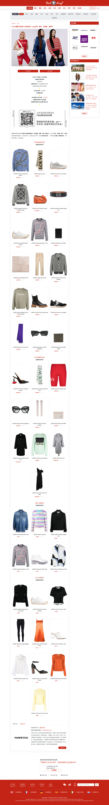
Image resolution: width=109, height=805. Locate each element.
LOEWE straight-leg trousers (39, 277)
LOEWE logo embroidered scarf (20, 277)
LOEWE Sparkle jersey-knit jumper (58, 678)
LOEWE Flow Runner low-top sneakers (39, 610)
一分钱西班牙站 (61, 792)
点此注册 (45, 97)
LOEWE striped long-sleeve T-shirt (39, 243)
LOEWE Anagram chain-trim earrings (39, 424)
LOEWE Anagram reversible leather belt (58, 209)
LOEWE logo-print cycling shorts (58, 388)
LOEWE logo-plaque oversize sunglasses (40, 348)
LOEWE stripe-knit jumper (39, 534)
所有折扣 (62, 747)
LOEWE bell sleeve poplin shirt (20, 678)
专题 (21, 14)
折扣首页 (13, 23)
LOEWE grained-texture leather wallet (58, 348)
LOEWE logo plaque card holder (58, 423)
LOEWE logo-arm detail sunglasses (20, 423)
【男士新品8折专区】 (39, 142)
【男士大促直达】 (39, 503)
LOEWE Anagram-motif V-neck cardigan (58, 278)
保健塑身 (63, 14)
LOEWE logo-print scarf (39, 173)
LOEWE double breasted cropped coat (58, 535)
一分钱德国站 (45, 792)
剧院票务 (54, 18)
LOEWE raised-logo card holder (58, 243)
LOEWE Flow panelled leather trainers (21, 244)
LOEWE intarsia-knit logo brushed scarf (40, 389)
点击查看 (54, 770)
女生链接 (28, 71)
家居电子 (78, 14)
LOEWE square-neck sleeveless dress (39, 644)
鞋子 (42, 14)
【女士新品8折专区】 (39, 357)
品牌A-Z (15, 14)
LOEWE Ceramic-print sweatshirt (39, 458)
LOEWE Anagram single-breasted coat (21, 459)
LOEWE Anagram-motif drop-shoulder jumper (21, 209)
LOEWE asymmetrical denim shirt (21, 534)
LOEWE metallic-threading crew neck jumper (20, 610)
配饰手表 (70, 14)
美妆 (31, 14)
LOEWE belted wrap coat (58, 458)
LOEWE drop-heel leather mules (58, 644)
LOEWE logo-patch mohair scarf (20, 347)
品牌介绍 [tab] (22, 724)
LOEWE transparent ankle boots (39, 569)
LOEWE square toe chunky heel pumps (39, 679)
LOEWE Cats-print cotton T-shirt (58, 609)
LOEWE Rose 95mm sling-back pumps (20, 389)
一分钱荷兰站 (93, 792)
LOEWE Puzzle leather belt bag (39, 208)
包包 (47, 14)
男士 (57, 14)
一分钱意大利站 (77, 792)
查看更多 (84, 56)
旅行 (52, 14)
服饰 (37, 14)
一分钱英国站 (16, 792)
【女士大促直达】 (39, 577)
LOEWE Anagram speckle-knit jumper (21, 174)
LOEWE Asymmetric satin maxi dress (39, 493)
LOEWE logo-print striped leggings (21, 644)
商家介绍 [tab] (15, 724)
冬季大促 (92, 8)
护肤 (26, 14)
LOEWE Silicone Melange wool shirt (58, 569)
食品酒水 (85, 14)
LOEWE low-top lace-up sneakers (58, 173)
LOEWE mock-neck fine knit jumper (39, 713)
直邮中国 (42, 727)
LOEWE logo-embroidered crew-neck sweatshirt (20, 313)
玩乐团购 (93, 14)
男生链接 (50, 71)
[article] (75, 30)
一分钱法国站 (31, 792)
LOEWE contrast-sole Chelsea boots (39, 312)
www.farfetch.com (47, 730)
